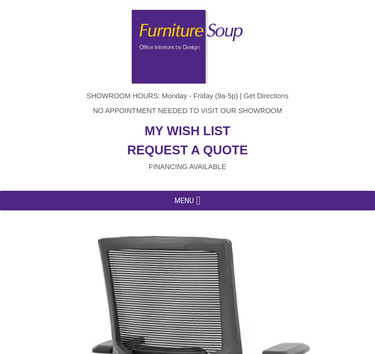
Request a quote (187, 150)
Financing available (188, 167)
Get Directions (266, 96)
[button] (184, 200)
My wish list (187, 131)
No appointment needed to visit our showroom (187, 111)
